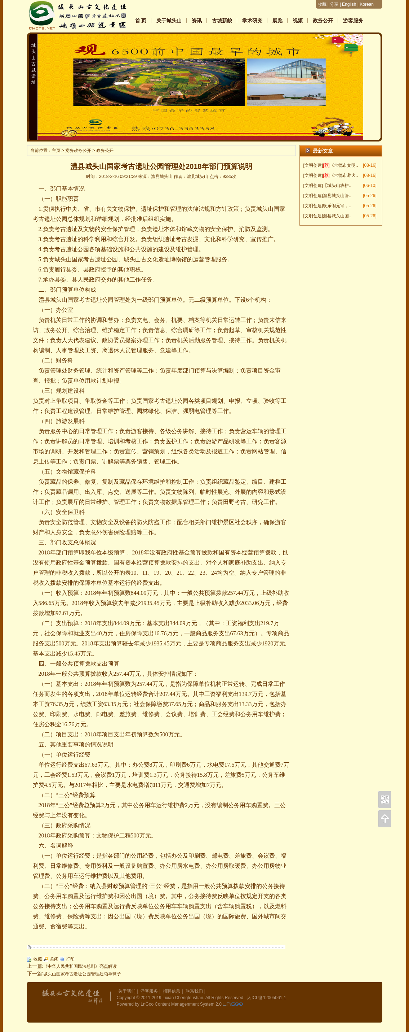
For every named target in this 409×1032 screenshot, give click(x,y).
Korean (367, 4)
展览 (277, 20)
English (349, 4)
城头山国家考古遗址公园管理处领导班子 (82, 973)
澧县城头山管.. (337, 195)
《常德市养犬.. (344, 175)
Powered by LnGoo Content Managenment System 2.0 (169, 1004)
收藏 (322, 4)
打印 (70, 959)
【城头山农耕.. (337, 185)
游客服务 (353, 20)
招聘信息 (171, 991)
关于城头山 (169, 20)
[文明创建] (313, 165)
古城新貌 (222, 20)
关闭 (54, 959)
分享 (334, 4)
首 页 (141, 20)
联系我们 (194, 991)
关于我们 (126, 991)
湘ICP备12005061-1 (266, 997)
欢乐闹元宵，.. (337, 205)
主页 (56, 150)
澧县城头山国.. (337, 215)
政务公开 (323, 20)
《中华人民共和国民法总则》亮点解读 (80, 966)
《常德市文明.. (344, 165)
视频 (298, 20)
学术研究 (252, 20)
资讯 (197, 20)
